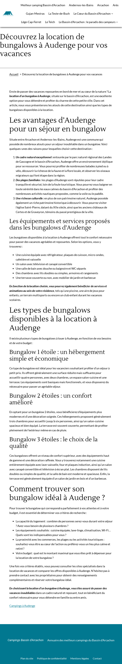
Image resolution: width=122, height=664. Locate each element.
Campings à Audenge (22, 605)
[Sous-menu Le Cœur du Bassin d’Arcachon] (112, 13)
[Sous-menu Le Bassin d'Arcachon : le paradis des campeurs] (117, 22)
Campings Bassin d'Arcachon (26, 640)
